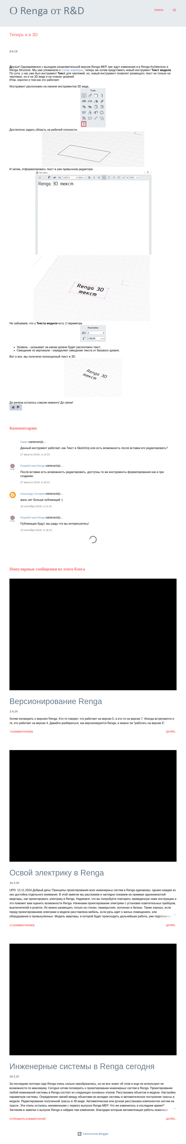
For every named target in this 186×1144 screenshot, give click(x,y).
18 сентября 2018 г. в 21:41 (36, 506)
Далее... (171, 731)
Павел (24, 441)
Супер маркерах (72, 70)
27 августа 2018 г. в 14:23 (35, 454)
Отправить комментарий (27, 1118)
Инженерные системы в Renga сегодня (82, 1066)
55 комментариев (22, 925)
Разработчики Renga (32, 465)
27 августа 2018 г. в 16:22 (35, 482)
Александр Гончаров (32, 493)
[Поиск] (158, 10)
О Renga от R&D (46, 11)
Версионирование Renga (55, 701)
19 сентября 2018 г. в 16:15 (36, 530)
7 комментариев (21, 731)
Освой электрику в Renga (56, 872)
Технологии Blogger (93, 1133)
